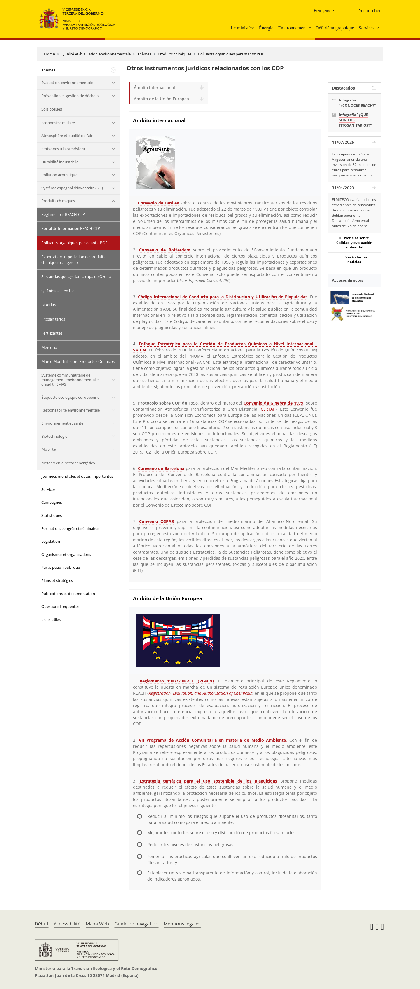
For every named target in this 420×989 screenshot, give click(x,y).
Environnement (292, 27)
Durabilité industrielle (59, 161)
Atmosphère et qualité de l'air (66, 135)
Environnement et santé (62, 423)
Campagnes (51, 502)
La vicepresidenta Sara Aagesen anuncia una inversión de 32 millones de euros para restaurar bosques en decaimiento (354, 165)
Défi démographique (335, 27)
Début (41, 923)
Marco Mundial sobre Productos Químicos (78, 361)
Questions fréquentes (60, 606)
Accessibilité (67, 923)
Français (322, 10)
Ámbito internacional (154, 87)
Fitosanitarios (53, 319)
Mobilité (48, 449)
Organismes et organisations (66, 554)
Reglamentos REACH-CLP (63, 214)
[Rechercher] (365, 11)
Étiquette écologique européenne (70, 397)
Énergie (266, 27)
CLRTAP (268, 409)
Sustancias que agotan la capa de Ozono (76, 276)
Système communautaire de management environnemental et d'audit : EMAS (70, 379)
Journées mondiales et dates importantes (77, 476)
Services (366, 27)
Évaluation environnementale (67, 82)
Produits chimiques (174, 54)
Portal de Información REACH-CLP (70, 228)
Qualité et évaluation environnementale (96, 54)
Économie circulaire (58, 122)
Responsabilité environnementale (70, 410)
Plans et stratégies (57, 580)
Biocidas (48, 304)
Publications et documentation (68, 593)
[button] (310, 27)
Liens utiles (51, 619)
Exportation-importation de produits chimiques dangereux (73, 259)
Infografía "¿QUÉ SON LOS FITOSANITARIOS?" (355, 120)
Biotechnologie (54, 436)
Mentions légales (182, 923)
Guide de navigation (136, 923)
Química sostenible (57, 290)
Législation (50, 541)
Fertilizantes (51, 333)
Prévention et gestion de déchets (70, 95)
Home (49, 54)
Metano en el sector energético (68, 462)
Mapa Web (97, 923)
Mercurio (49, 347)
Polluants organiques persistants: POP (231, 54)
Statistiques (51, 515)
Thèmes (144, 54)
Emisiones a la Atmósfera (63, 148)
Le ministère (242, 27)
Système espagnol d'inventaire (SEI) (72, 187)
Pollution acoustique (59, 174)
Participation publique (60, 567)
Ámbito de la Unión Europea (161, 98)
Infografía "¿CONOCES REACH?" (357, 103)
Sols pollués (51, 109)
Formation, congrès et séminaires (70, 528)
